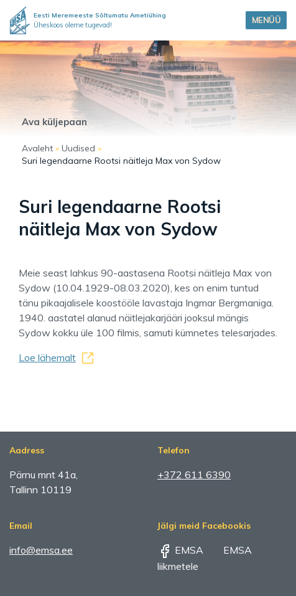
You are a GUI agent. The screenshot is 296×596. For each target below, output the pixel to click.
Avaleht (37, 148)
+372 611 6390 (194, 474)
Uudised (78, 148)
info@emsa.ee (41, 550)
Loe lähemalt (47, 357)
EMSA (180, 550)
